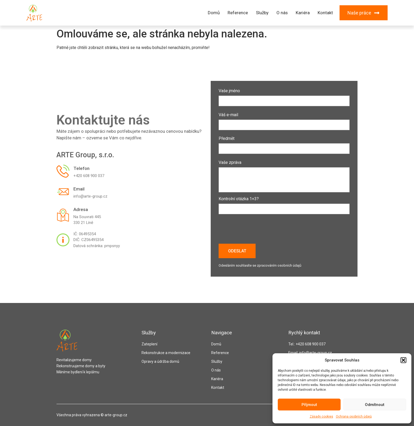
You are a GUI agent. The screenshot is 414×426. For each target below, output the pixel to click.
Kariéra (303, 12)
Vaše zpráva (284, 176)
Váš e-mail (284, 120)
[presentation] (259, 231)
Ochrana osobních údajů (354, 416)
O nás (282, 12)
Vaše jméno (284, 96)
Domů (214, 12)
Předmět (284, 143)
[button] (403, 360)
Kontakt (325, 12)
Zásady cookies (321, 416)
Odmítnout (374, 404)
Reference (238, 12)
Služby (262, 12)
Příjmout (309, 404)
